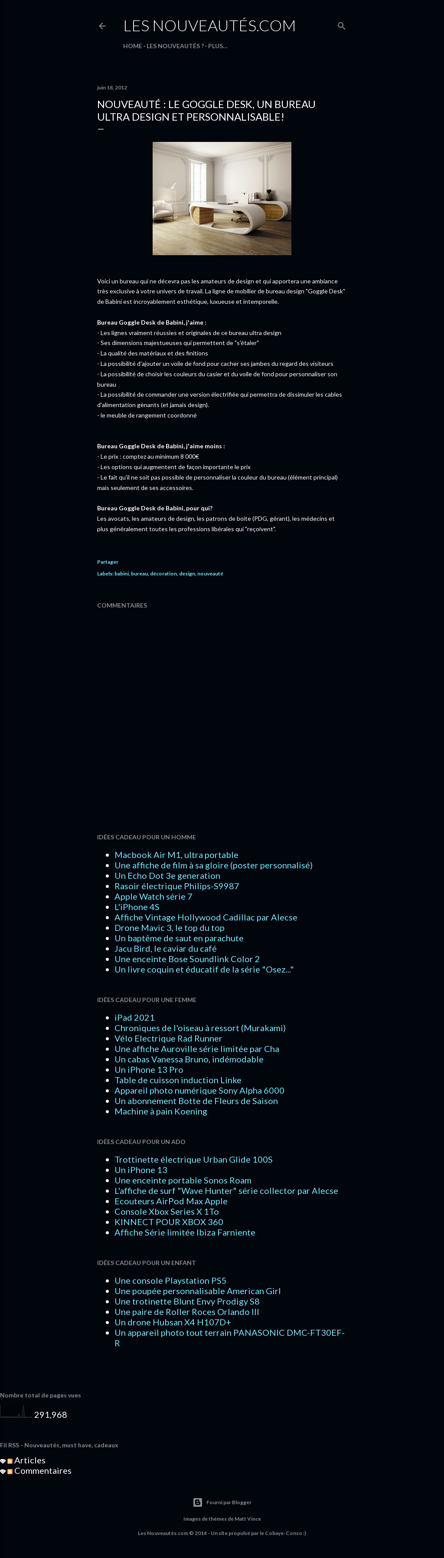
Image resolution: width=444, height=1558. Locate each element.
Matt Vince (248, 1518)
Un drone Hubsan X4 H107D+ (172, 1322)
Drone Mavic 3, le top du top (169, 927)
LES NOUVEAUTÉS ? (175, 45)
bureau (139, 573)
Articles (26, 1460)
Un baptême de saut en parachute (179, 938)
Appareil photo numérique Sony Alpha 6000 (199, 1090)
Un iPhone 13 (140, 1169)
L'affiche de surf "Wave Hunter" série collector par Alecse (226, 1190)
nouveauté (210, 573)
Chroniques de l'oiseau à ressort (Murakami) (200, 1027)
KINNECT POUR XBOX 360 (168, 1221)
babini (121, 573)
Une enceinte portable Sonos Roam (182, 1180)
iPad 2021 (134, 1017)
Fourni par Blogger (222, 1502)
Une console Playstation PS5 (170, 1280)
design (187, 573)
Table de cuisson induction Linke (178, 1080)
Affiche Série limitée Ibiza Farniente (184, 1232)
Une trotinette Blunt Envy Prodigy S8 (187, 1301)
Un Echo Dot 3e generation (167, 875)
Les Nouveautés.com (209, 25)
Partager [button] (107, 562)
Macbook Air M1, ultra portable (176, 854)
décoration (163, 573)
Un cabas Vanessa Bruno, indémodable (189, 1059)
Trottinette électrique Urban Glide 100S (193, 1159)
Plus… (218, 45)
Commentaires (39, 1470)
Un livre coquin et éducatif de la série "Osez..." (204, 969)
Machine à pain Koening (160, 1111)
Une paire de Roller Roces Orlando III (186, 1311)
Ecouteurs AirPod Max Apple (171, 1201)
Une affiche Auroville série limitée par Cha (196, 1048)
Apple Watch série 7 (153, 896)
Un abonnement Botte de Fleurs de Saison (196, 1100)
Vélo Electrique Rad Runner (168, 1038)
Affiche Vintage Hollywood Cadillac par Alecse (205, 917)
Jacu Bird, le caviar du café (165, 948)
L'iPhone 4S (137, 906)
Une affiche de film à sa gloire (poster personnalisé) (213, 865)
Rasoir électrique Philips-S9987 (176, 886)
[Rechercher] (341, 24)
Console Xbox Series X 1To (166, 1211)
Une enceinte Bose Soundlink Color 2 (187, 958)
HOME (132, 45)
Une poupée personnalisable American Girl (197, 1290)
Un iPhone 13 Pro (148, 1069)
